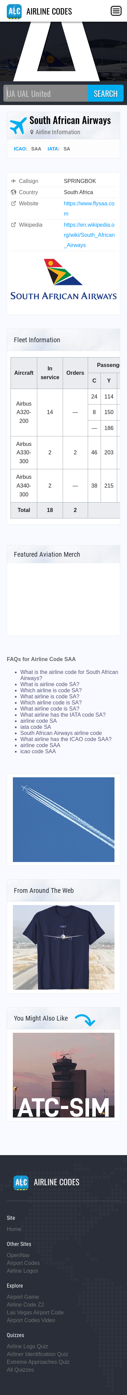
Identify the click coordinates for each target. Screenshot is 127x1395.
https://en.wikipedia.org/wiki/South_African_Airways (89, 235)
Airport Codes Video (31, 1320)
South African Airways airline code (61, 733)
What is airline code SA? (49, 684)
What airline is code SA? (49, 696)
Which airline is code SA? (51, 690)
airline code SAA (40, 745)
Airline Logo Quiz (27, 1346)
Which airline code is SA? (51, 702)
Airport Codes (23, 1263)
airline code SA (38, 721)
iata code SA (35, 727)
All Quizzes (20, 1370)
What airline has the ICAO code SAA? (65, 739)
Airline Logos (22, 1271)
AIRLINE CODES (39, 11)
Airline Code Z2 (25, 1305)
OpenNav (18, 1255)
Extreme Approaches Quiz (38, 1362)
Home (14, 1229)
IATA (53, 148)
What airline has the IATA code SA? (63, 715)
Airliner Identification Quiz (37, 1354)
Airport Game (23, 1297)
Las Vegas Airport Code (35, 1312)
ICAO (20, 148)
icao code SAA (38, 751)
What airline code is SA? (49, 709)
